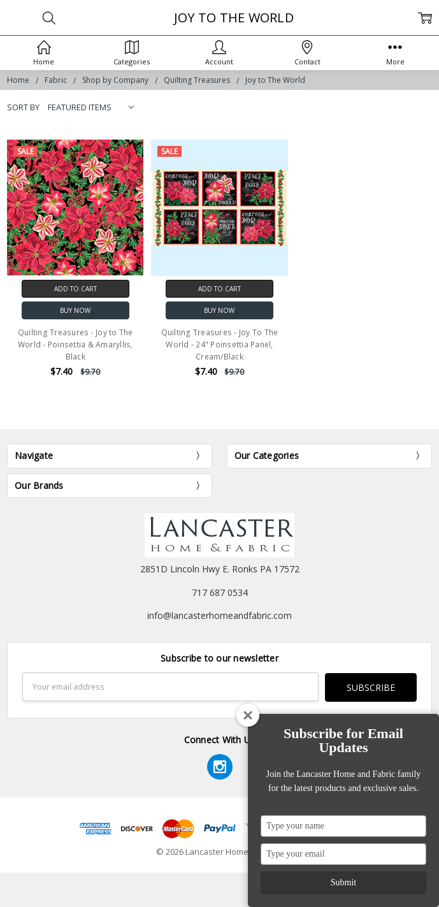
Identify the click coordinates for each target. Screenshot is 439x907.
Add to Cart (75, 288)
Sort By (23, 107)
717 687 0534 (220, 592)
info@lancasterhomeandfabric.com (219, 615)
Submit (343, 882)
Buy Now (75, 310)
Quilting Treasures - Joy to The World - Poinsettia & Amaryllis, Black (75, 344)
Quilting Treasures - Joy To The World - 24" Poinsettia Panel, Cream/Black (219, 344)
